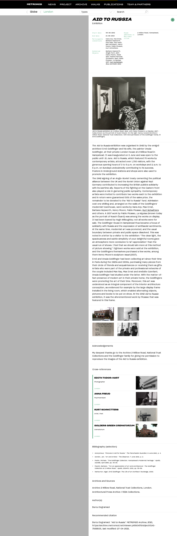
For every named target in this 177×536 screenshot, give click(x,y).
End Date (95, 36)
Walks (95, 5)
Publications (113, 5)
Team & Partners (139, 5)
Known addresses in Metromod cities (129, 35)
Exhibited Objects (96, 52)
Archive (81, 5)
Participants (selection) (97, 40)
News (52, 5)
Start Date (96, 33)
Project (65, 5)
